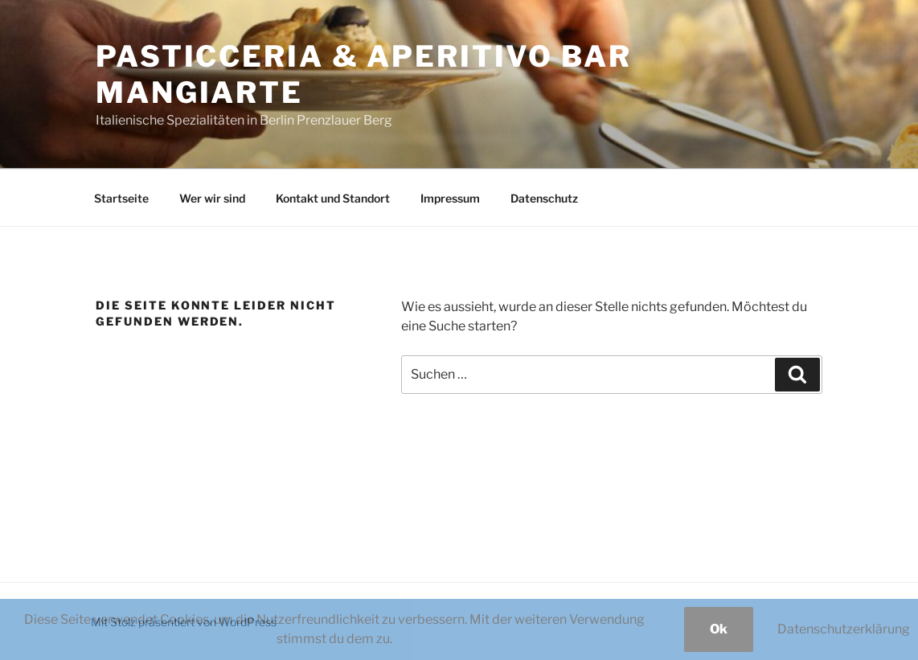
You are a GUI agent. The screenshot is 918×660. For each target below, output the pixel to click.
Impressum (450, 198)
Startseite (121, 198)
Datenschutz (544, 198)
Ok (718, 629)
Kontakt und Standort (333, 198)
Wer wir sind (212, 198)
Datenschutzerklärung (843, 629)
